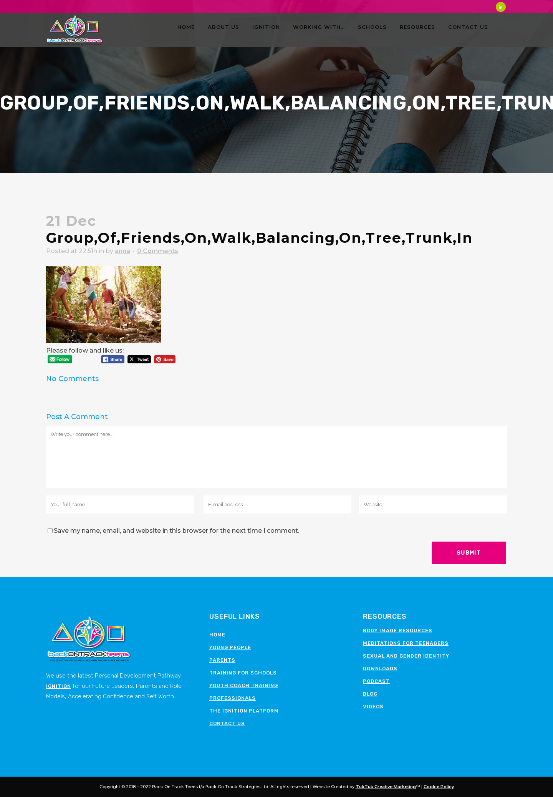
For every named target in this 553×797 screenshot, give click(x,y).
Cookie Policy (439, 786)
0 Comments (157, 251)
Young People (230, 647)
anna (122, 251)
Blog (370, 694)
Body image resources (397, 630)
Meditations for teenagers (406, 643)
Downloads (380, 668)
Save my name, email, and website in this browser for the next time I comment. (176, 530)
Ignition (58, 686)
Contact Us (227, 723)
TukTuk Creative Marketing (386, 786)
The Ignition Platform (244, 711)
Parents (222, 660)
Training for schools (243, 673)
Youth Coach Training (243, 685)
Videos (373, 706)
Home (217, 635)
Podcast (376, 681)
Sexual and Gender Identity (406, 656)
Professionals (232, 698)
